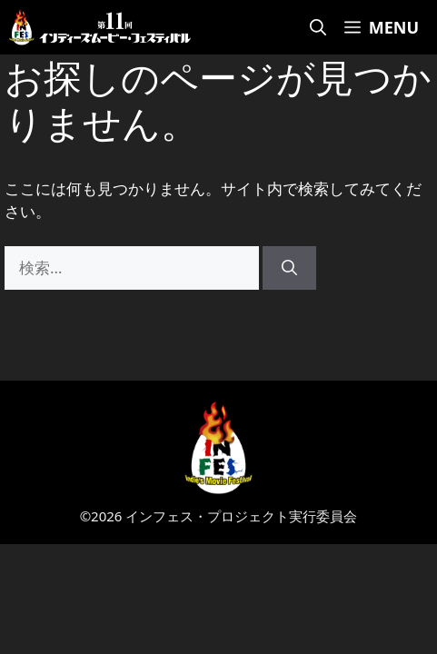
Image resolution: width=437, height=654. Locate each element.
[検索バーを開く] (318, 27)
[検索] (289, 268)
